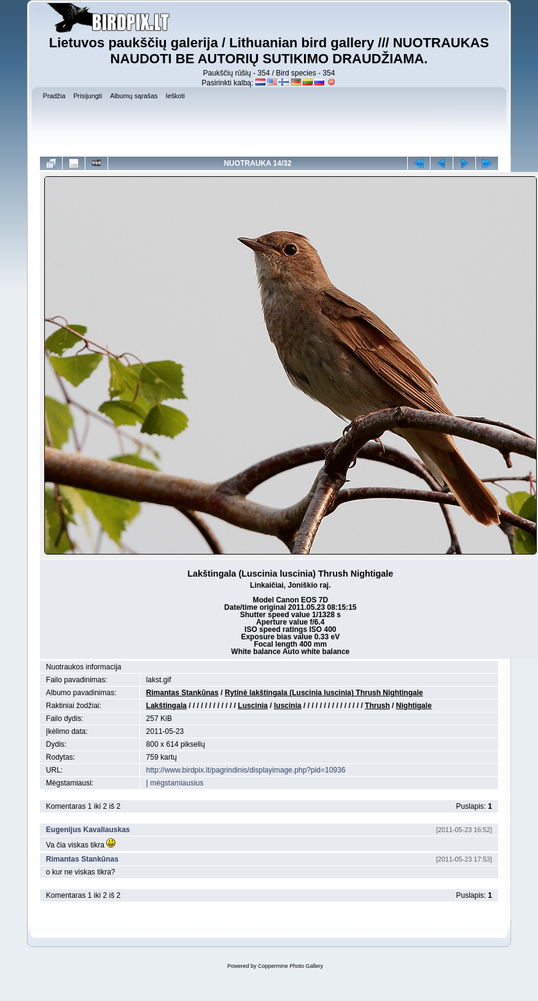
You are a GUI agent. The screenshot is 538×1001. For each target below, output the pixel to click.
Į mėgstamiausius (174, 783)
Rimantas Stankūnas (182, 692)
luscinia (288, 705)
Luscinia (253, 705)
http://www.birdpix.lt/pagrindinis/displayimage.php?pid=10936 (246, 770)
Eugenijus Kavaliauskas (88, 829)
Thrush (377, 705)
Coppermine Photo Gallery (290, 966)
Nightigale (414, 705)
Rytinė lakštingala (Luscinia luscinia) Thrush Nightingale (324, 692)
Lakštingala (166, 705)
